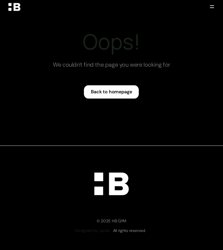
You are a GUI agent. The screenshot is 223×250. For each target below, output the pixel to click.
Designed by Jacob (92, 230)
